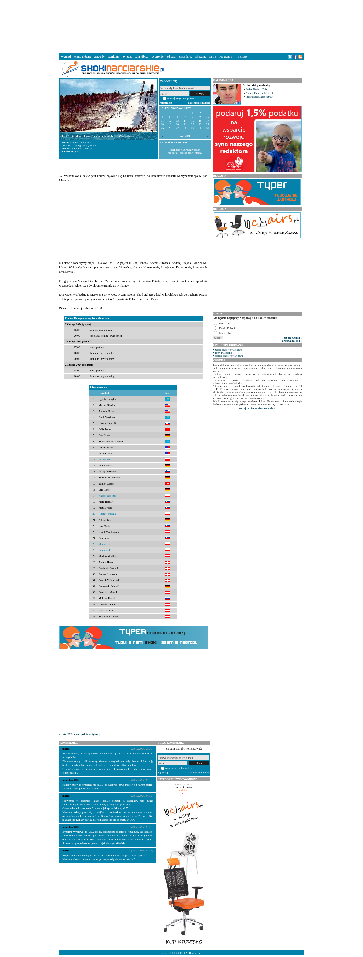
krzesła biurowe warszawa (229, 355)
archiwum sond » (292, 340)
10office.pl (195, 952)
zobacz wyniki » (293, 337)
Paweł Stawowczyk (80, 142)
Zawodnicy (185, 56)
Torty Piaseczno (223, 352)
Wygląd (66, 56)
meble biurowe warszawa (228, 349)
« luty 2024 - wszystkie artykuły (79, 734)
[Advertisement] (181, 26)
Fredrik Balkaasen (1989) (259, 96)
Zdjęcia (171, 56)
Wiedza (127, 56)
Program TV (226, 56)
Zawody (99, 56)
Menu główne (82, 56)
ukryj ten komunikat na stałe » (257, 408)
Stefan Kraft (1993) (256, 89)
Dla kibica (141, 56)
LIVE (212, 56)
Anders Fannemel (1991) (259, 92)
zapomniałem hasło (199, 102)
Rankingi (113, 56)
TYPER (242, 56)
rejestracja (166, 102)
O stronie (157, 56)
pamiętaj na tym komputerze (180, 98)
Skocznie (200, 56)
